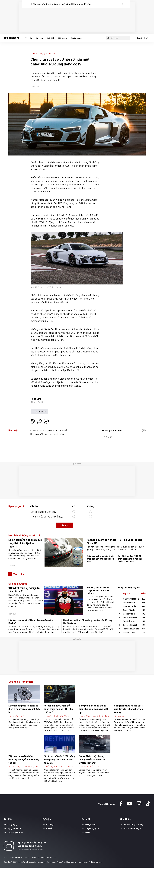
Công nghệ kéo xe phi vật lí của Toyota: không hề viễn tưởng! (128, 709)
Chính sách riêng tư (132, 828)
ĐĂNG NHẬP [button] (142, 38)
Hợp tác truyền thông (133, 824)
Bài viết (50, 38)
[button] (11, 38)
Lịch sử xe (48, 716)
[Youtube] (129, 804)
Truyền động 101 (92, 828)
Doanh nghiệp (14, 766)
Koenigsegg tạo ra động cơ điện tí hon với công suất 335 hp (24, 709)
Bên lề (49, 828)
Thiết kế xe (84, 766)
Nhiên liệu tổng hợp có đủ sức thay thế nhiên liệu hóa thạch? (25, 543)
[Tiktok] (148, 804)
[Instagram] (139, 804)
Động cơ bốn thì (47, 53)
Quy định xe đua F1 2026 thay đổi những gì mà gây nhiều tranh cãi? (130, 559)
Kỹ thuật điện (102, 716)
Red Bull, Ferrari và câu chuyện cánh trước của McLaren (98, 590)
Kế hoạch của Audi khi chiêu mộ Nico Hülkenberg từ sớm (61, 3)
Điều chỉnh (95, 766)
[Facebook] (121, 804)
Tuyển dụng (76, 38)
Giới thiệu (62, 38)
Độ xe (87, 832)
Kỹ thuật (50, 824)
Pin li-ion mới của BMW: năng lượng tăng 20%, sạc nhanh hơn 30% (59, 759)
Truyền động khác (16, 716)
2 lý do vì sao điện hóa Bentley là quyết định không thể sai (23, 759)
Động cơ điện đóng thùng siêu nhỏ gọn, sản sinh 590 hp (93, 709)
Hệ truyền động (61, 716)
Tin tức (28, 38)
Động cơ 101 (90, 824)
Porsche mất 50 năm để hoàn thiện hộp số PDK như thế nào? (58, 709)
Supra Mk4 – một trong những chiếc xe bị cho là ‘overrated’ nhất (92, 759)
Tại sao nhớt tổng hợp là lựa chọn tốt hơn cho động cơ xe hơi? (100, 559)
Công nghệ (119, 716)
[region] (77, 17)
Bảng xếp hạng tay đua (129, 587)
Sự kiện (39, 38)
